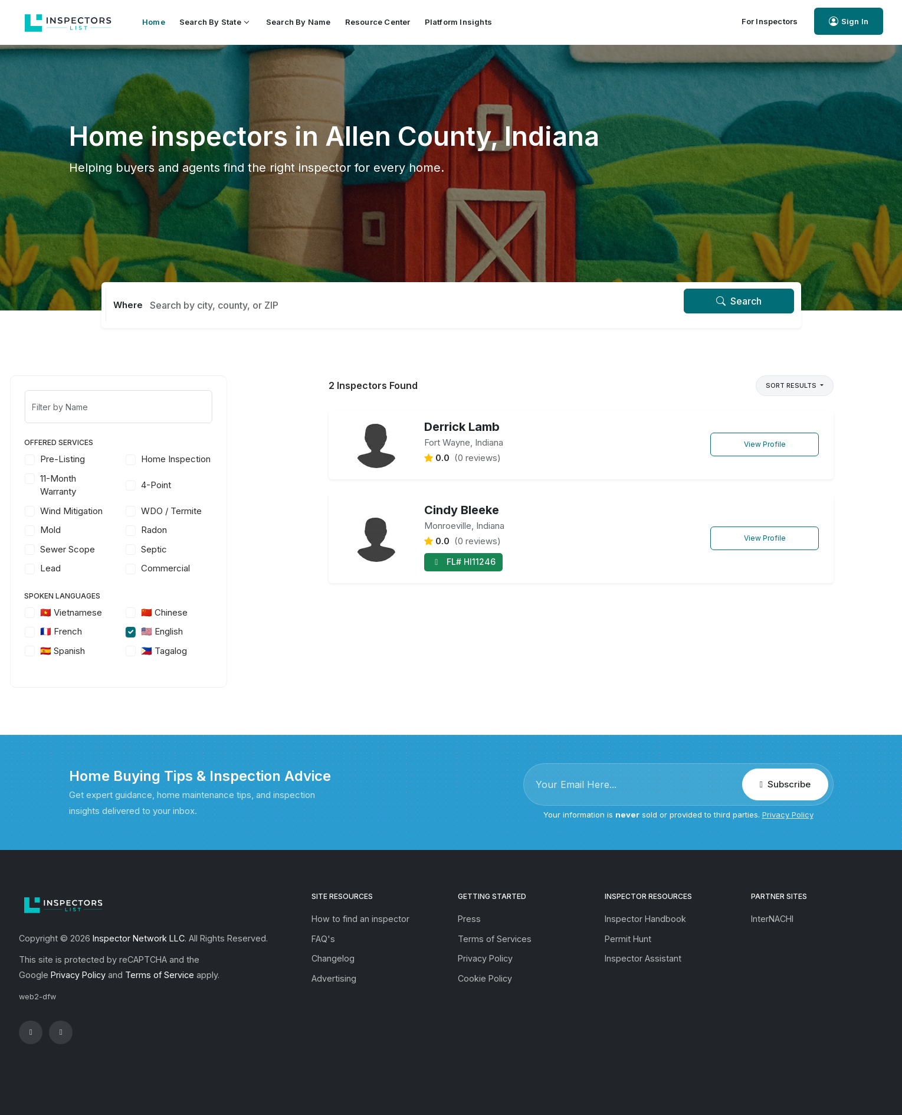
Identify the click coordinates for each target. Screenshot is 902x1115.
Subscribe (785, 784)
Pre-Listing (122, 459)
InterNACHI (772, 919)
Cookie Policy (485, 978)
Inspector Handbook (645, 919)
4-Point (216, 485)
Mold (110, 529)
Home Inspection (235, 459)
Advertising (333, 978)
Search (739, 301)
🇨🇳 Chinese (224, 612)
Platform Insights (458, 22)
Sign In (848, 22)
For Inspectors (770, 21)
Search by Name (298, 22)
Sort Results (792, 385)
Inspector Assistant (643, 958)
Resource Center (378, 22)
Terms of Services (495, 939)
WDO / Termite (231, 510)
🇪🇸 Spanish (122, 650)
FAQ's (323, 939)
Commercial (225, 568)
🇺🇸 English (221, 631)
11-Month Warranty (118, 485)
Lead (110, 568)
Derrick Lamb (462, 427)
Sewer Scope (127, 549)
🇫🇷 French (121, 631)
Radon (214, 529)
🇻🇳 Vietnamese (131, 612)
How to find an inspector (360, 919)
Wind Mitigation (131, 510)
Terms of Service (159, 975)
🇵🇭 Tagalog (224, 650)
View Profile (765, 444)
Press (469, 919)
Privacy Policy (788, 814)
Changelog (333, 958)
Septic (214, 549)
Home (153, 22)
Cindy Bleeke (461, 510)
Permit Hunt (628, 939)
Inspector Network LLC (139, 938)
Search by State (213, 22)
